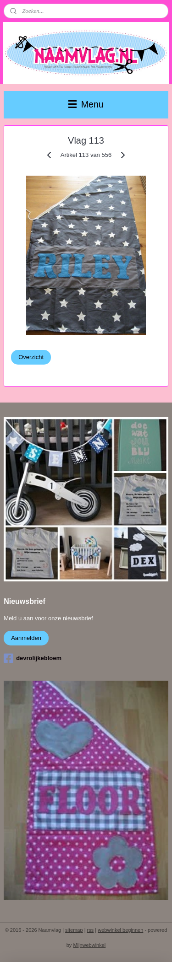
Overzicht (31, 356)
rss (90, 930)
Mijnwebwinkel (89, 945)
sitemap (74, 930)
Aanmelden (26, 637)
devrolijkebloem (32, 658)
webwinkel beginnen (120, 930)
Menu (85, 104)
